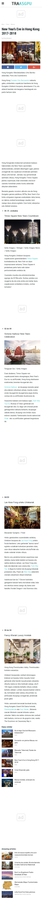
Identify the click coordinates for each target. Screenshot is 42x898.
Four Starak (24, 528)
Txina (7, 24)
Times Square (32, 222)
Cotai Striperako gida (22, 588)
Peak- (6, 345)
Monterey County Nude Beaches (26, 720)
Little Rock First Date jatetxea (25, 710)
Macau (13, 24)
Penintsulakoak (10, 528)
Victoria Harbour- (11, 313)
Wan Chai (27, 427)
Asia (3, 24)
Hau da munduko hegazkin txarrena (27, 803)
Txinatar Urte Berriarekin (20, 80)
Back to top (21, 887)
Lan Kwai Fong (26, 396)
